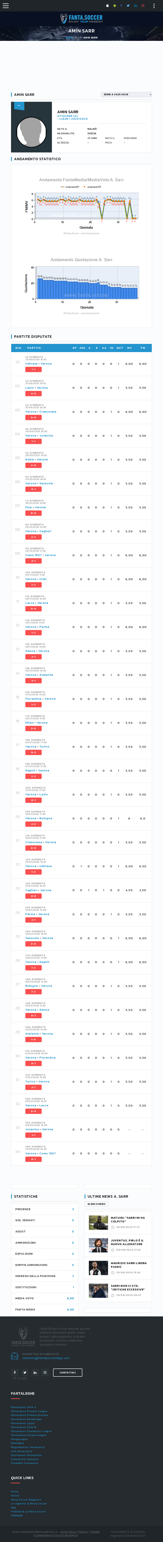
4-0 (33, 393)
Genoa (30, 651)
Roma (29, 459)
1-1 (33, 369)
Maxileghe (17, 1443)
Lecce (29, 603)
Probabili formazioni (25, 1463)
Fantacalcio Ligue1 (23, 1423)
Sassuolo (46, 483)
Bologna (45, 818)
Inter (43, 579)
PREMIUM (17, 1515)
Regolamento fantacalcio (28, 1447)
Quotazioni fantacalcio (26, 1455)
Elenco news (96, 1204)
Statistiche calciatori (25, 1459)
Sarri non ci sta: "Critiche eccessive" (128, 1288)
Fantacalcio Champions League (31, 1431)
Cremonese (47, 412)
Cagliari (45, 531)
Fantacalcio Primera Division (30, 1415)
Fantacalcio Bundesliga (26, 1419)
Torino (44, 746)
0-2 (33, 1015)
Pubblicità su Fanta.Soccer (28, 1511)
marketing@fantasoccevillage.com (46, 1358)
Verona (46, 363)
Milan (29, 723)
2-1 (33, 657)
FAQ (13, 1508)
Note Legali (68, 1532)
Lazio (29, 388)
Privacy (83, 1532)
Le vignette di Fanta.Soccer (29, 1503)
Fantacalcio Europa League (29, 1435)
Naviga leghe (19, 1439)
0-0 (33, 417)
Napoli (30, 770)
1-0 (33, 1039)
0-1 (33, 489)
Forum (15, 1495)
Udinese (31, 363)
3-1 (33, 561)
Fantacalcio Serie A (23, 1407)
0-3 (33, 752)
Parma (44, 627)
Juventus (46, 435)
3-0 (33, 728)
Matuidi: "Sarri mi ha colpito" (128, 1220)
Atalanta (46, 675)
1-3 (33, 872)
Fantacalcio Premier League (29, 1411)
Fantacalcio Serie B (23, 1427)
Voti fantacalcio (21, 1451)
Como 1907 (33, 555)
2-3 (33, 824)
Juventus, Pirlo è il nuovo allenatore (127, 1242)
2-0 (33, 465)
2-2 (33, 537)
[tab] (86, 364)
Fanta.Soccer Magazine (26, 1500)
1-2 (33, 585)
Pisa (28, 507)
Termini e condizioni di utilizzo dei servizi (66, 1533)
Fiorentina (33, 699)
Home (69, 37)
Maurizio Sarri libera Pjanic (129, 1265)
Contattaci (68, 1372)
